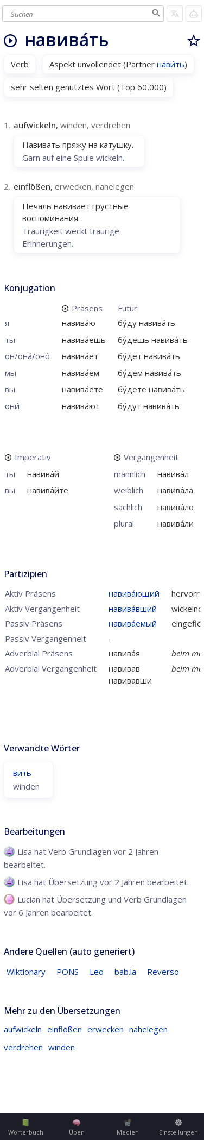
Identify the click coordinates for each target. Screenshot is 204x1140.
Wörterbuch (25, 1127)
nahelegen (148, 1029)
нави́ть (170, 64)
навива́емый (133, 623)
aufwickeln (23, 1029)
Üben (77, 1127)
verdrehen (23, 1047)
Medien (128, 1127)
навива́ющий (134, 593)
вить (22, 772)
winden (61, 1047)
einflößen (64, 1029)
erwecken (105, 1029)
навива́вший (133, 608)
